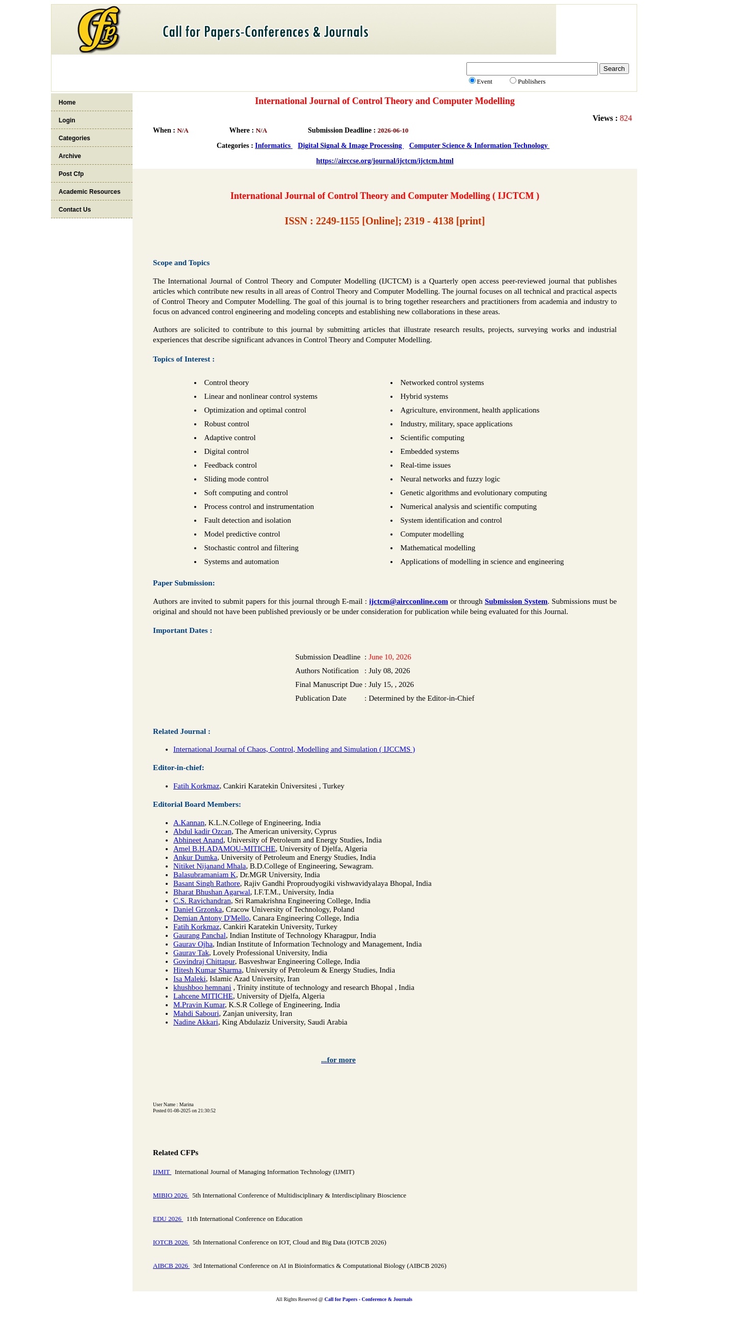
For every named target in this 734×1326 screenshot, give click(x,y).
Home (67, 102)
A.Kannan (188, 823)
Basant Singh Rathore (206, 883)
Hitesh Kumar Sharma (207, 970)
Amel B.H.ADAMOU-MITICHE (224, 849)
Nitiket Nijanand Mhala (209, 866)
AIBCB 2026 (171, 1265)
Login (67, 120)
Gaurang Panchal (199, 935)
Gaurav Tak (191, 953)
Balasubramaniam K (204, 875)
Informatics (274, 145)
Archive (70, 156)
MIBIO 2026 (171, 1195)
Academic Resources (89, 191)
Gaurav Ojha (193, 944)
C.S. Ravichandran (202, 901)
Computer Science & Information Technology (479, 145)
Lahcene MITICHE (203, 996)
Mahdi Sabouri (196, 1013)
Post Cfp (71, 173)
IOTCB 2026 (171, 1242)
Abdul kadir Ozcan (202, 831)
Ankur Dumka (195, 857)
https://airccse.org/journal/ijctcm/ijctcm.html (385, 161)
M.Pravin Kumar (199, 1005)
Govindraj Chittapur (204, 961)
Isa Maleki (189, 979)
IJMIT (162, 1172)
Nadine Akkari (195, 1022)
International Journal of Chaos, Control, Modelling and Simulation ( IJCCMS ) (294, 749)
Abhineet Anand (198, 840)
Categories (74, 138)
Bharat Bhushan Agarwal (211, 892)
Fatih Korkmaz (196, 786)
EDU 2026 (168, 1218)
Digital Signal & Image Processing (351, 145)
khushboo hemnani (202, 987)
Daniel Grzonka (197, 909)
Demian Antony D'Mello (211, 918)
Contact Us (75, 209)
